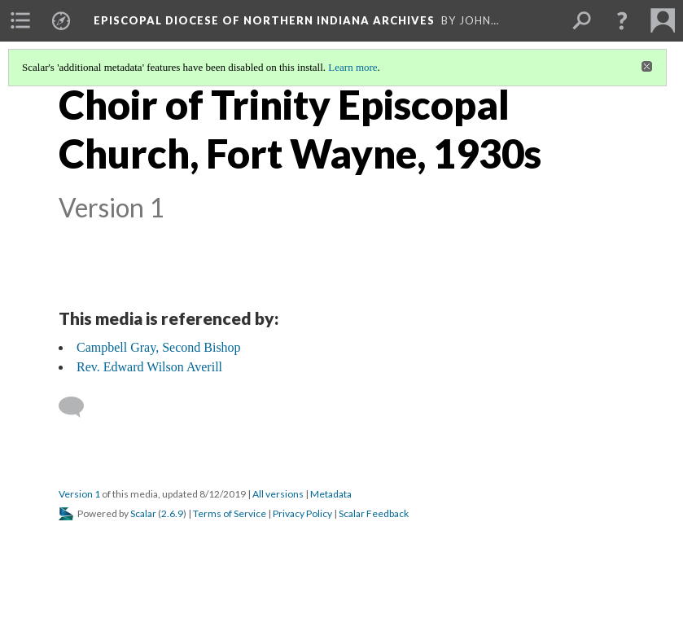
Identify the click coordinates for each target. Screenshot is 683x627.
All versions (278, 494)
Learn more (352, 67)
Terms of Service (229, 513)
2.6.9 (172, 513)
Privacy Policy (302, 513)
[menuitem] (20, 20)
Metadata (331, 494)
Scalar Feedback (374, 513)
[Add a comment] (79, 407)
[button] (622, 20)
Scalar (143, 513)
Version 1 (79, 494)
